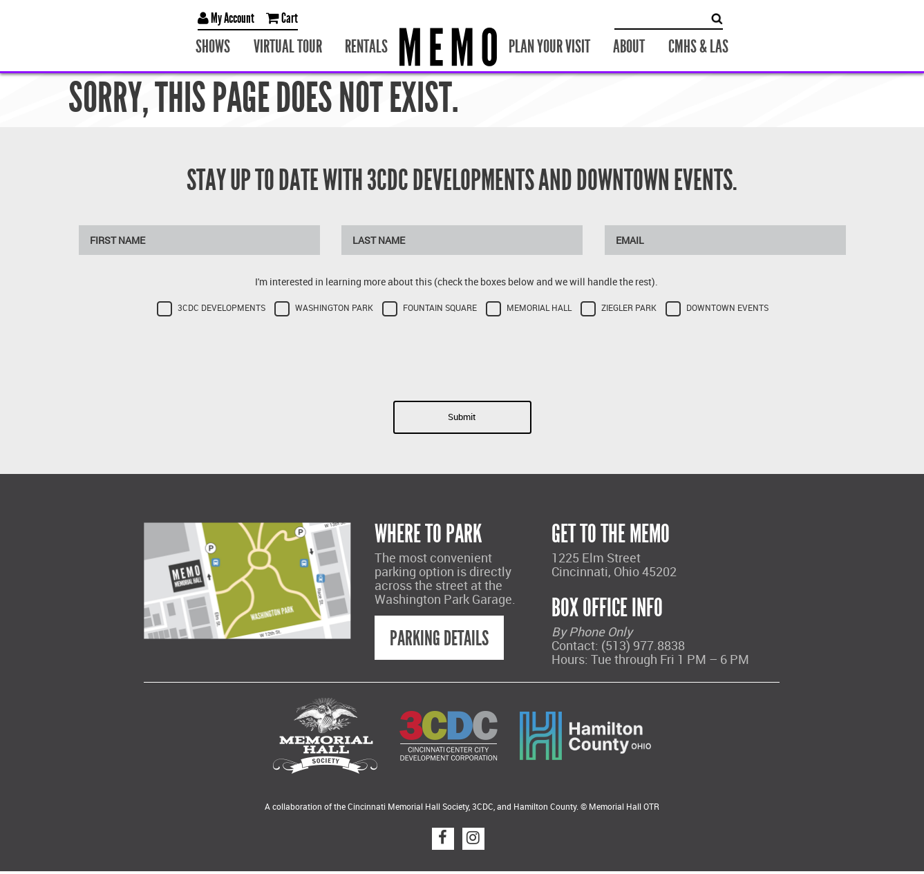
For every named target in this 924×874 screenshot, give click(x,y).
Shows (213, 46)
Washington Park (334, 308)
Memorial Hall (539, 308)
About (629, 46)
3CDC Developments (221, 308)
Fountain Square (440, 308)
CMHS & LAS (698, 46)
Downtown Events (727, 308)
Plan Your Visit (549, 46)
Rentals (366, 46)
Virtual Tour (288, 46)
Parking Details (439, 638)
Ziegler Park (629, 308)
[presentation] (462, 354)
